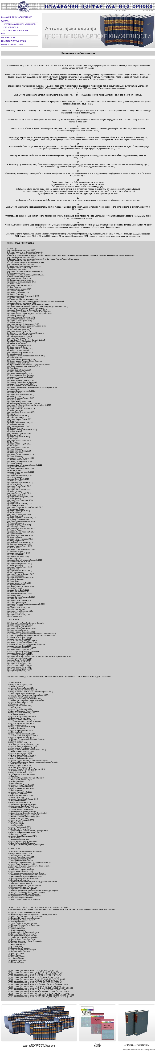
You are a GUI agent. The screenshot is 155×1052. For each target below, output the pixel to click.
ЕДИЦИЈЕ (5, 21)
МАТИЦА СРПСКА (8, 37)
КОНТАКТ (4, 34)
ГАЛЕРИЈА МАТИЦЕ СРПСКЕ (12, 45)
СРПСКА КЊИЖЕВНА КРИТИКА (16, 30)
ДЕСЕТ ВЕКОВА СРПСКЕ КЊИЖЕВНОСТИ (20, 24)
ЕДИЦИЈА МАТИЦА (11, 27)
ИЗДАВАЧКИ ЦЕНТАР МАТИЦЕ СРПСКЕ (16, 17)
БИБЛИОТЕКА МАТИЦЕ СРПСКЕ (13, 41)
